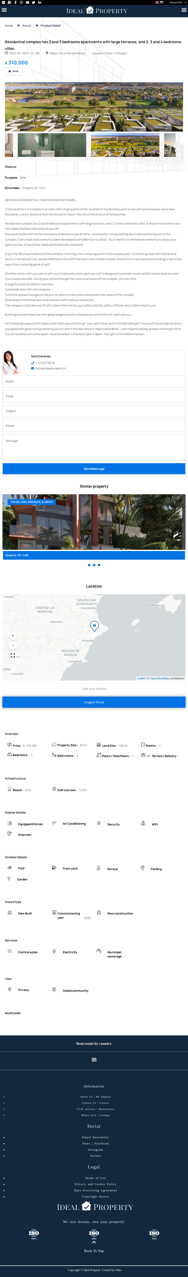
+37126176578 (43, 363)
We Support (103, 1096)
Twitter (95, 1156)
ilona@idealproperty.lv (48, 368)
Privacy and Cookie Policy (96, 1184)
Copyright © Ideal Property (84, 1270)
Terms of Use (95, 1178)
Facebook (101, 1143)
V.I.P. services (86, 1109)
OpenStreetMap (160, 678)
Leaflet (141, 678)
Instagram (95, 1149)
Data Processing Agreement (95, 1190)
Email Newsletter (95, 1137)
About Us (86, 1096)
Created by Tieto (111, 1270)
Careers (104, 1103)
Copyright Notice (95, 1196)
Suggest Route (94, 702)
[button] (4, 10)
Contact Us (89, 1103)
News (86, 1143)
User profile (178, 2)
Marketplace (106, 1109)
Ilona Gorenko (41, 356)
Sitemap (105, 1115)
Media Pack (88, 1115)
